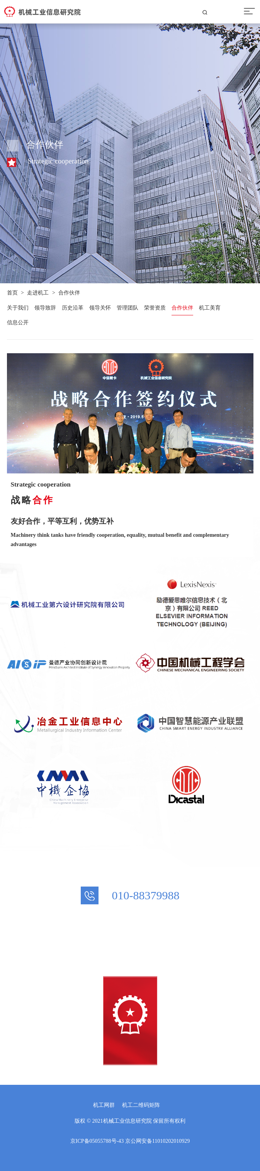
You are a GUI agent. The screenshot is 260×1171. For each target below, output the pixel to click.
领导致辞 (45, 308)
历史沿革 (72, 308)
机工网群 (104, 1105)
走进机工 (38, 293)
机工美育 (210, 308)
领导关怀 (100, 308)
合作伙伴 (69, 293)
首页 (12, 293)
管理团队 (127, 308)
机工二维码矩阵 (141, 1105)
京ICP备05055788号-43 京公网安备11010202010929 (130, 1141)
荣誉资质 (155, 308)
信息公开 (18, 322)
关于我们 (18, 308)
